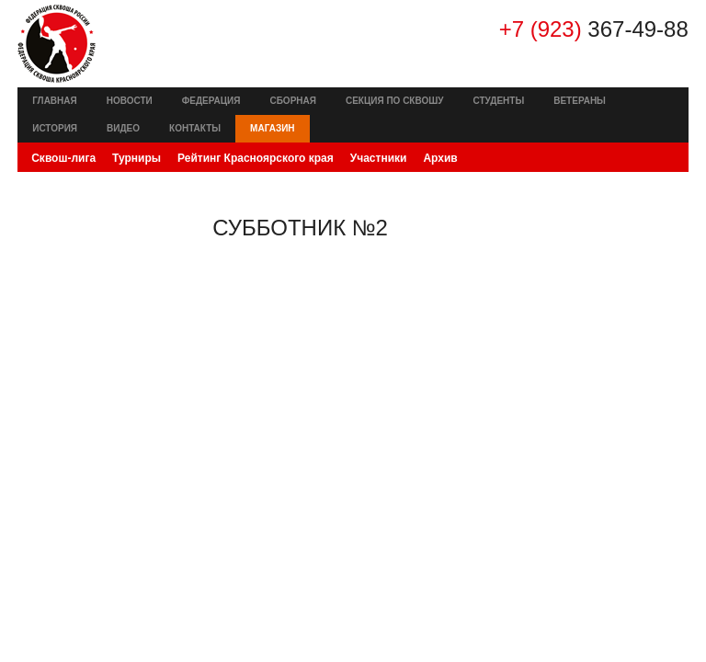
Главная (54, 101)
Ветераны (579, 101)
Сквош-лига (63, 158)
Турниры (136, 158)
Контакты (195, 128)
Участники (378, 158)
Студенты (499, 101)
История (54, 128)
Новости (130, 101)
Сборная (292, 101)
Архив (440, 158)
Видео (123, 128)
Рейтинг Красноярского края (255, 158)
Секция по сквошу (395, 101)
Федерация (211, 101)
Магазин (272, 128)
